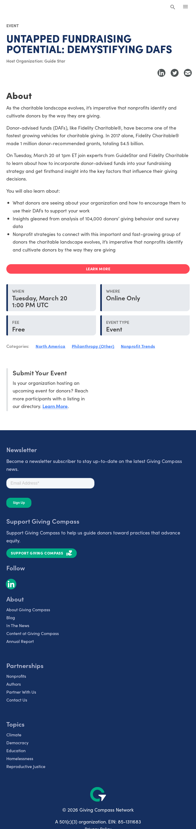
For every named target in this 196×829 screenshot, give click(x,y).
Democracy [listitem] (17, 742)
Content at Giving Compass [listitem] (32, 633)
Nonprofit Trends (138, 346)
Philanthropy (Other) (93, 346)
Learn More (55, 406)
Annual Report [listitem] (20, 641)
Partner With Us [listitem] (21, 692)
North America (50, 346)
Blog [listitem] (10, 617)
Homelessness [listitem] (19, 758)
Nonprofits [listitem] (16, 676)
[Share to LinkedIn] (161, 73)
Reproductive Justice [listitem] (25, 766)
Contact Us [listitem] (16, 700)
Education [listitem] (16, 750)
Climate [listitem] (13, 734)
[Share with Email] (188, 73)
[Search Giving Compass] (172, 7)
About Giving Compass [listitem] (28, 609)
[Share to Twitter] (175, 73)
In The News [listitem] (17, 625)
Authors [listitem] (13, 684)
